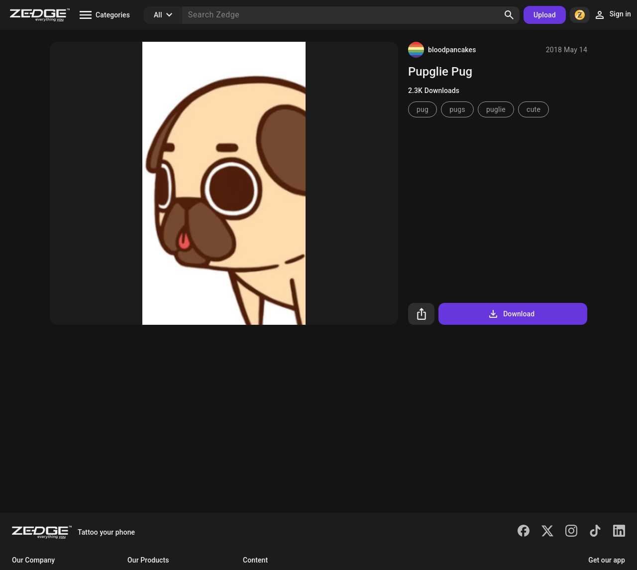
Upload (544, 15)
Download (510, 314)
